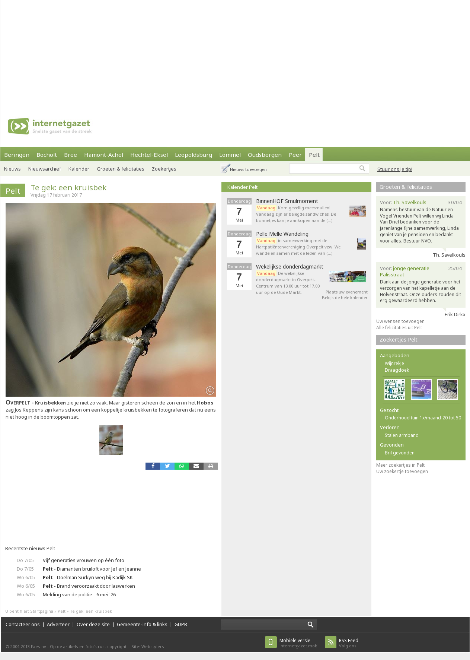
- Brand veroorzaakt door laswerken (89, 586)
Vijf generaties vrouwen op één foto (83, 560)
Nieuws (12, 168)
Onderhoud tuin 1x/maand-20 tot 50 (423, 418)
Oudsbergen (265, 154)
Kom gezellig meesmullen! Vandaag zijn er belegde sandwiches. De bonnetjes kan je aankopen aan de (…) (296, 214)
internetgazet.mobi (299, 643)
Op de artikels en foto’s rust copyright (88, 646)
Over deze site (93, 624)
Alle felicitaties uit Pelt (399, 327)
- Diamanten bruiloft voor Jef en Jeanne (92, 568)
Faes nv (38, 646)
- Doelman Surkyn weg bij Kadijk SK (88, 577)
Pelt (314, 154)
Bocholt (46, 154)
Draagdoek (397, 370)
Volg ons (348, 643)
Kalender (78, 168)
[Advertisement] (165, 52)
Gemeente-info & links (142, 624)
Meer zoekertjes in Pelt (400, 465)
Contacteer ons (23, 624)
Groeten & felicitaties (120, 168)
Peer (295, 154)
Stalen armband (402, 435)
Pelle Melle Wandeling (282, 234)
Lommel (230, 154)
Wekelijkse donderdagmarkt (289, 266)
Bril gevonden (400, 453)
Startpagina (41, 611)
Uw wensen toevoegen (400, 321)
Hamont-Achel (103, 154)
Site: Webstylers (147, 646)
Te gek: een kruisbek (68, 187)
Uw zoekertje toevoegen (402, 471)
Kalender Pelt (242, 187)
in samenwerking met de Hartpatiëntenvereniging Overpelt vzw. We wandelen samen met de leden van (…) (298, 247)
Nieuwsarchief (44, 168)
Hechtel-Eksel (149, 154)
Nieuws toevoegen (248, 169)
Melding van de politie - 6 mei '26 (79, 594)
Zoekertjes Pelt (399, 339)
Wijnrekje (394, 363)
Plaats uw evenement (347, 292)
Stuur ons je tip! (394, 169)
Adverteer (58, 624)
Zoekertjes (164, 168)
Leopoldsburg (193, 154)
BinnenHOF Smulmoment (287, 201)
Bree (70, 154)
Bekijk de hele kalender (345, 297)
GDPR (181, 624)
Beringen (16, 154)
